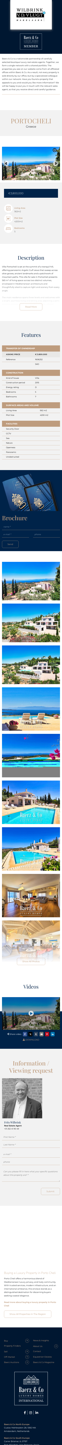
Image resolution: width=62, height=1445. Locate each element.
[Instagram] (31, 1413)
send (10, 544)
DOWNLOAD (31, 1039)
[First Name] (31, 1137)
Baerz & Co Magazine (43, 1362)
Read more (31, 307)
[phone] (46, 534)
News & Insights (41, 1340)
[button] (6, 163)
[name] (31, 527)
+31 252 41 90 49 (11, 1129)
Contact (37, 1351)
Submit (50, 1191)
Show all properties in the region (28, 1314)
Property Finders (12, 1346)
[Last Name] (31, 1145)
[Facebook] (25, 1413)
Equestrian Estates (42, 1357)
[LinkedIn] (36, 1413)
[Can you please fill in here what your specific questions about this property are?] (31, 1175)
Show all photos (31, 961)
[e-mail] (15, 534)
